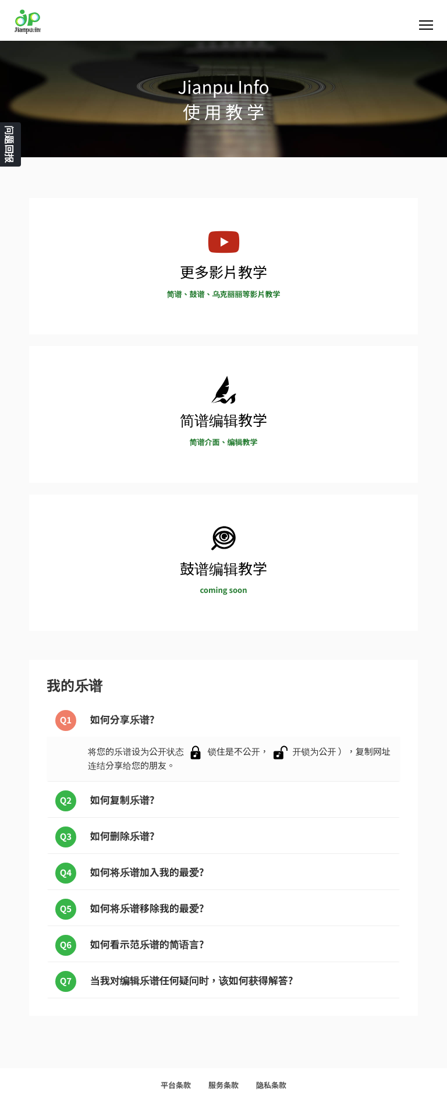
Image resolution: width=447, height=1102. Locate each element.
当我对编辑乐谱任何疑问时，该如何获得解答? (174, 981)
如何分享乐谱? (105, 720)
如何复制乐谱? (105, 800)
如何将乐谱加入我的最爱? (129, 873)
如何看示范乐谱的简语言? (129, 945)
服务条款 (223, 1084)
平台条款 (176, 1084)
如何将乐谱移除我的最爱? (129, 909)
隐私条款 (271, 1084)
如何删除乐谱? (105, 837)
